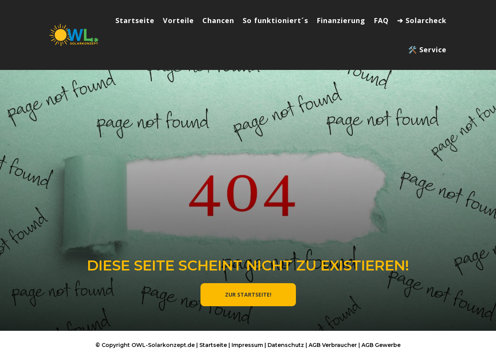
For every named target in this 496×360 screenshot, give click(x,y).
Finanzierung (341, 20)
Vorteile (178, 20)
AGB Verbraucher (333, 345)
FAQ (381, 20)
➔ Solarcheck (422, 20)
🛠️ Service (427, 49)
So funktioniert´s (275, 20)
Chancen (218, 20)
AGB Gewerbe (381, 345)
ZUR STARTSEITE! (248, 294)
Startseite (134, 20)
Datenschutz (286, 345)
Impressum (247, 345)
